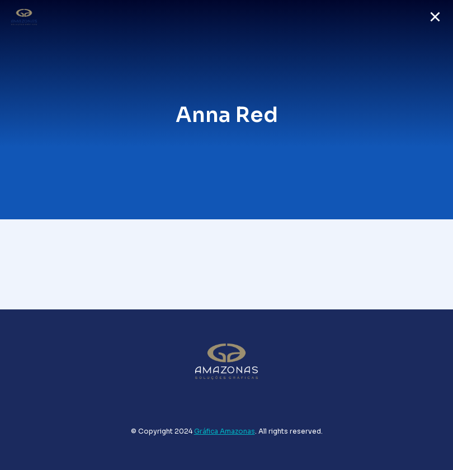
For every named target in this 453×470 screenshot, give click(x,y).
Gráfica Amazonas (224, 431)
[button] (435, 17)
